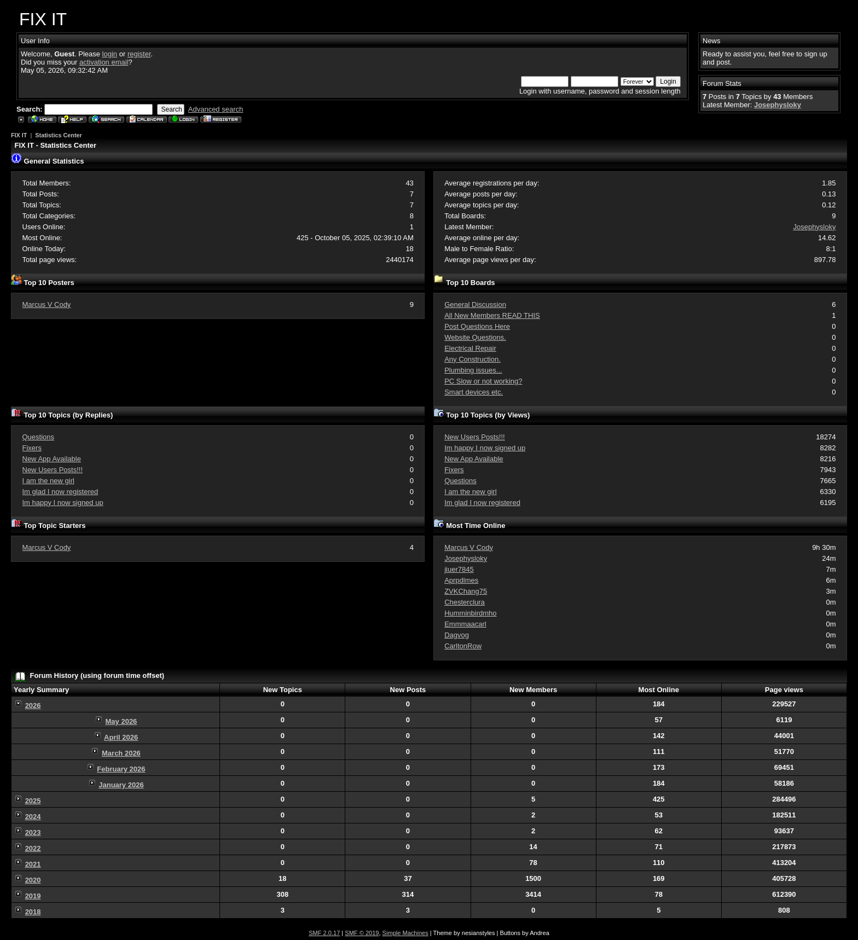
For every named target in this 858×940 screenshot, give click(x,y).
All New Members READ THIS (492, 315)
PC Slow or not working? (483, 381)
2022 (33, 848)
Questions (38, 437)
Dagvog (456, 635)
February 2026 (121, 769)
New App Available (51, 459)
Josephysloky (777, 105)
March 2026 (121, 753)
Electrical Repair (470, 348)
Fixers (32, 448)
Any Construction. (472, 359)
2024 (33, 817)
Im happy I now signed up (62, 502)
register (139, 54)
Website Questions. (475, 337)
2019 (33, 896)
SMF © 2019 (362, 933)
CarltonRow (463, 646)
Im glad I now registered (60, 492)
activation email (104, 62)
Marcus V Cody (46, 304)
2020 (33, 880)
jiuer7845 (459, 569)
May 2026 (121, 721)
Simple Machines (405, 933)
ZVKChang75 (465, 591)
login (109, 54)
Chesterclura (464, 602)
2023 (33, 832)
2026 (33, 705)
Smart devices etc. (473, 392)
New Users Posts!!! (52, 470)
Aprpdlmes (461, 580)
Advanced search (215, 109)
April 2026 (121, 737)
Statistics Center (58, 135)
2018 (33, 912)
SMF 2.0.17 (324, 933)
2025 (33, 801)
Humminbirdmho (470, 613)
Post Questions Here (477, 326)
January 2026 (120, 785)
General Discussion (475, 304)
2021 (33, 864)
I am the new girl (48, 481)
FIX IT (19, 135)
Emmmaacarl (465, 624)
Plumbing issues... (473, 370)
